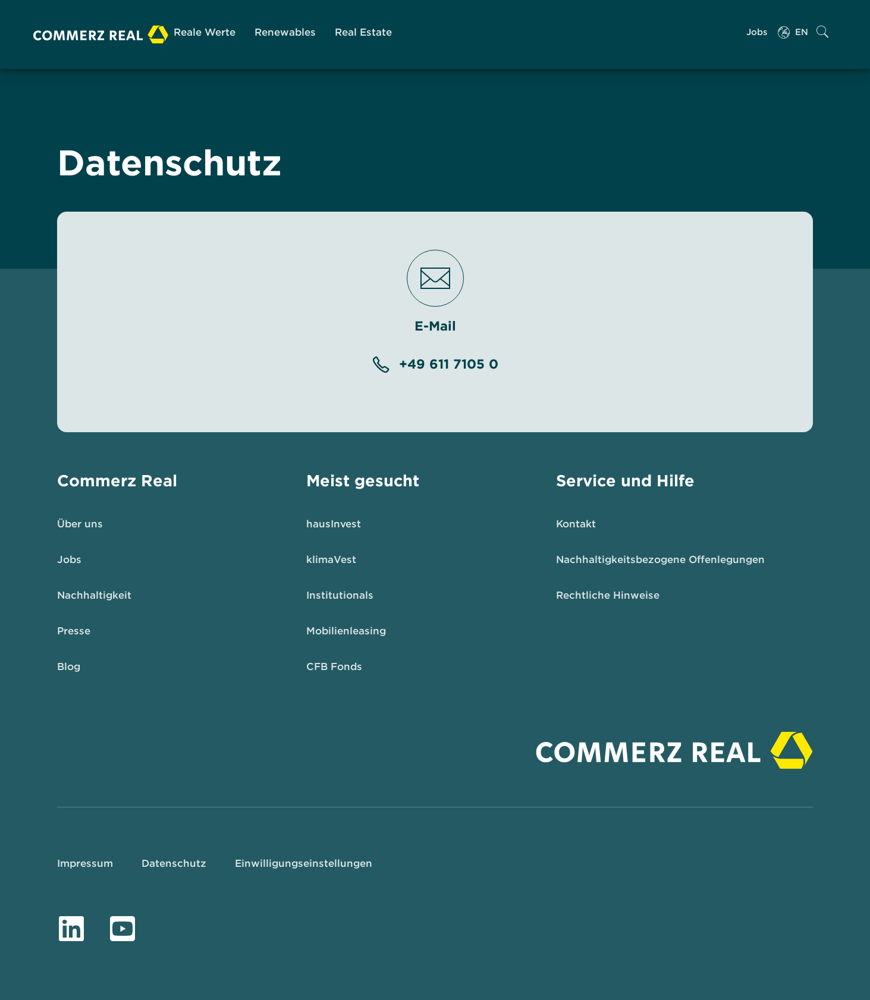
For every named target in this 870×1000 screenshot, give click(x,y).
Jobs (757, 31)
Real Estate (363, 32)
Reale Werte (204, 32)
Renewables (285, 32)
